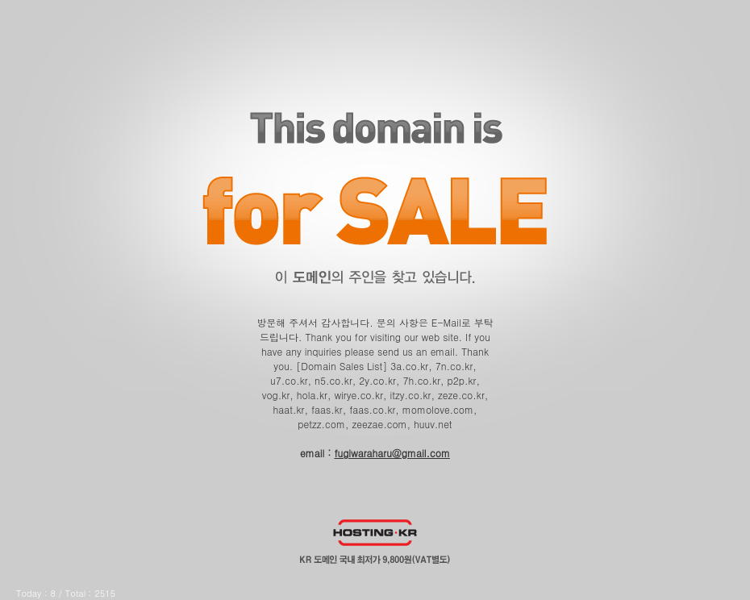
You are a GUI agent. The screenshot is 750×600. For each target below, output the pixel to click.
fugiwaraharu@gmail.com (392, 453)
